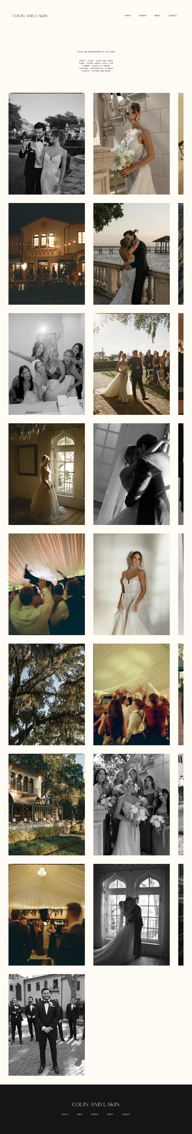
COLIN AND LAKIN (96, 1104)
